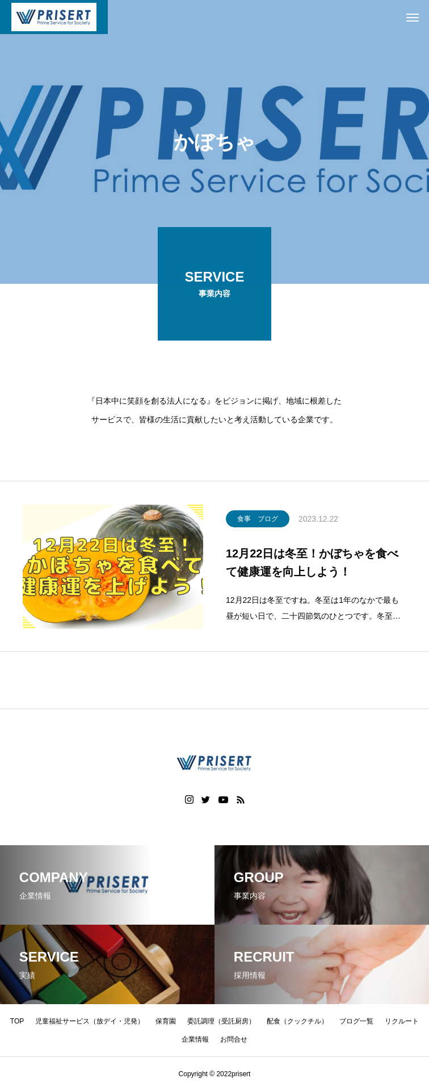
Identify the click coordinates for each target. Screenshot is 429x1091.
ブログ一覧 (356, 1021)
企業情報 (195, 1039)
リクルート (402, 1021)
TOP (17, 1021)
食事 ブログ (257, 521)
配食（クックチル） (297, 1021)
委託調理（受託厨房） (221, 1021)
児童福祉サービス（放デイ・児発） (89, 1021)
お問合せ (233, 1039)
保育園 (165, 1021)
